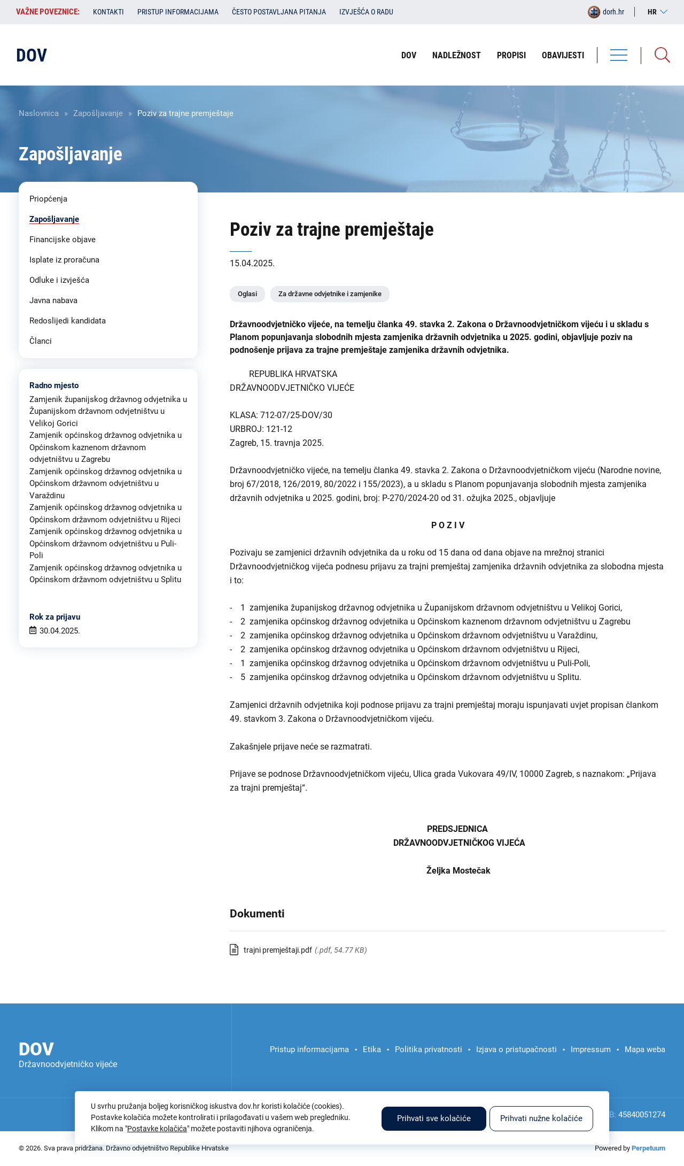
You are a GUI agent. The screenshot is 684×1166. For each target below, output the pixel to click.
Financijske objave (62, 239)
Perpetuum (648, 1148)
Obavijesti (563, 55)
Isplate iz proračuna (64, 260)
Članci (40, 341)
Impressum (591, 1049)
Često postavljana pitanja (279, 11)
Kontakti (108, 11)
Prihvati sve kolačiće (434, 1118)
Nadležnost (456, 55)
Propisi (511, 55)
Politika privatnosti (428, 1049)
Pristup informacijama (178, 11)
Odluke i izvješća (59, 280)
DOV (408, 55)
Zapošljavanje (98, 113)
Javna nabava (53, 300)
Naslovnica (39, 113)
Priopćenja (48, 199)
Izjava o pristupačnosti (516, 1049)
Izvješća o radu (366, 11)
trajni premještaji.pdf (278, 950)
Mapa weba (645, 1049)
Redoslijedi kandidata (67, 321)
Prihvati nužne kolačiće (541, 1118)
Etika (372, 1049)
